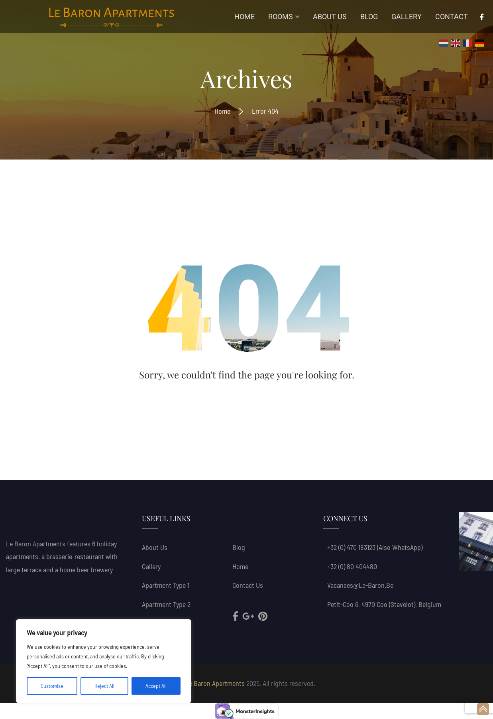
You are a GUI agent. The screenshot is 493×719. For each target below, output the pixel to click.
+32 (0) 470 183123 (351, 547)
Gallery (151, 566)
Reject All (104, 685)
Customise (52, 685)
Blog (238, 547)
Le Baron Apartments (215, 683)
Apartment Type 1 (165, 585)
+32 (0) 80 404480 (352, 566)
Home (222, 110)
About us (154, 547)
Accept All (156, 685)
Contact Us (247, 585)
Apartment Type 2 (166, 604)
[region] (103, 661)
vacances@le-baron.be (360, 585)
